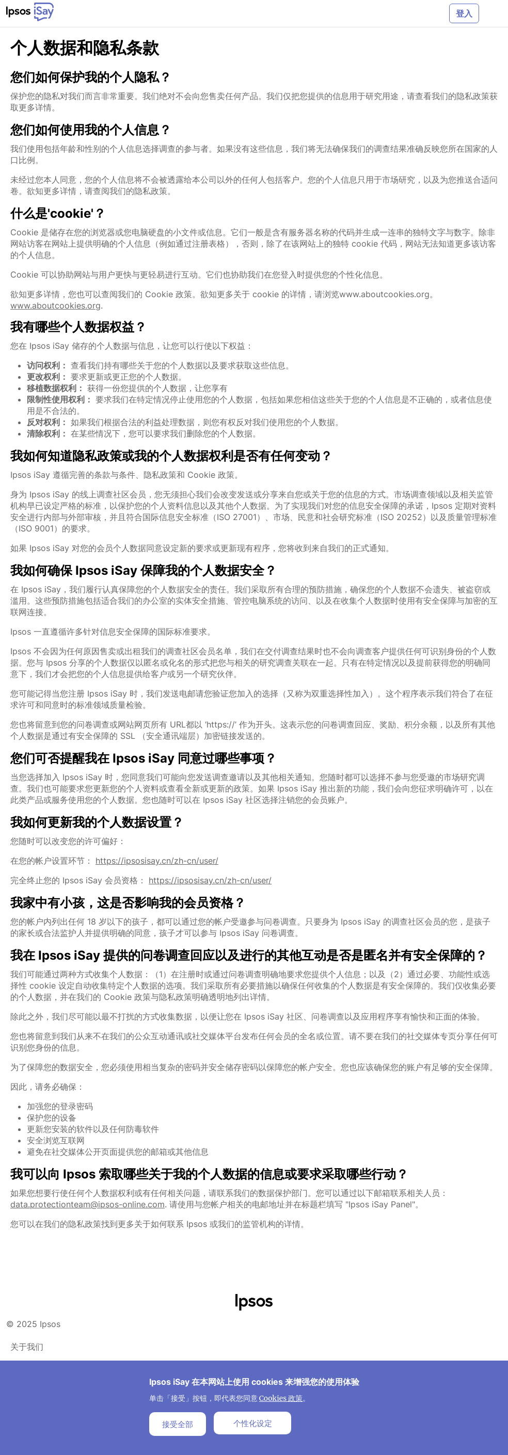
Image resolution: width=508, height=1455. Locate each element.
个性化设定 (252, 1423)
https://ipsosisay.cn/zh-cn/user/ (157, 860)
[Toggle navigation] (490, 13)
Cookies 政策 (281, 1398)
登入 (464, 13)
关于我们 (26, 1346)
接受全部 (177, 1424)
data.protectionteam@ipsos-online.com (87, 1204)
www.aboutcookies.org (55, 305)
